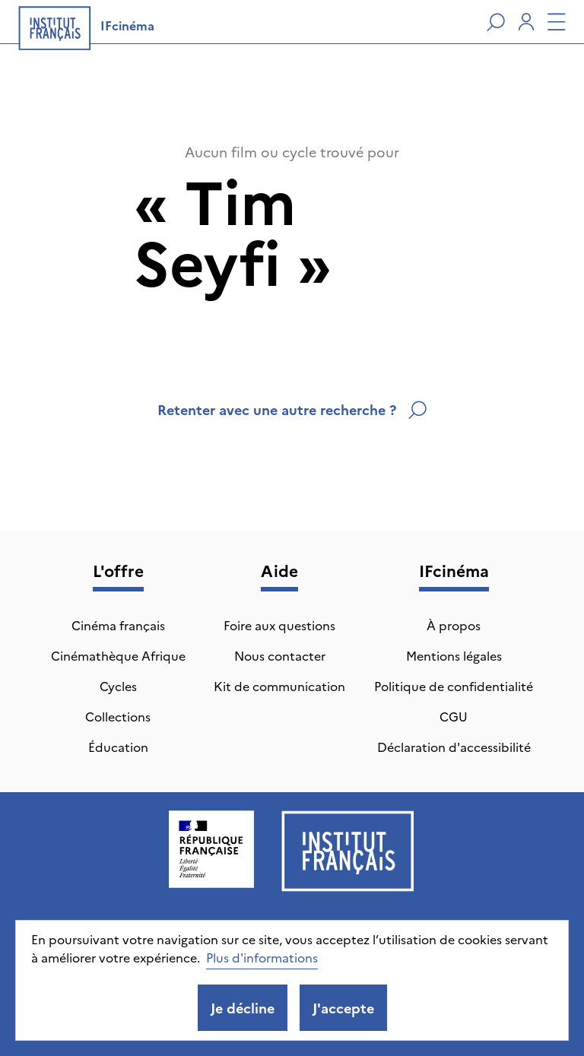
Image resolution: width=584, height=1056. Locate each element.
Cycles (118, 685)
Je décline (243, 1007)
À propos (454, 625)
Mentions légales (454, 655)
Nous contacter (279, 655)
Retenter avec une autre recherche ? (292, 409)
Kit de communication (279, 685)
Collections (118, 716)
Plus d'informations (262, 957)
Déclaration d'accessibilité (454, 746)
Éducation (118, 746)
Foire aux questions (279, 625)
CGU (454, 716)
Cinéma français (118, 625)
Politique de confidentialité (453, 685)
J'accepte (343, 1007)
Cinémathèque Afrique (118, 655)
